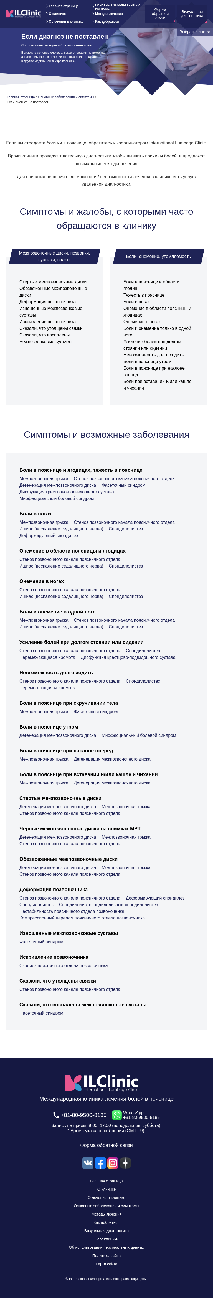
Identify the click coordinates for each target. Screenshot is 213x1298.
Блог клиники (106, 1239)
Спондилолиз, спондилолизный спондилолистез (109, 904)
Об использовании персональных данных (106, 1247)
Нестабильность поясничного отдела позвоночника (72, 911)
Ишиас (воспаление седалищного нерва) (61, 529)
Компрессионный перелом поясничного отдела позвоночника (82, 918)
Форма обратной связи (106, 1145)
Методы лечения (109, 14)
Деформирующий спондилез (48, 535)
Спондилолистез (126, 529)
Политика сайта (106, 1255)
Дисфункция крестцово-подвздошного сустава (67, 491)
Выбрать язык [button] (192, 32)
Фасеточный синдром (124, 485)
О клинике (57, 14)
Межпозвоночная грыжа (44, 478)
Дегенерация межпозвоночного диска (58, 485)
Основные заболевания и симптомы (117, 7)
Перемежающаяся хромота (47, 657)
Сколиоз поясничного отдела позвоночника (63, 965)
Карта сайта (106, 1264)
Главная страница (64, 6)
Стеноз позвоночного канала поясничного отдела (125, 478)
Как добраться (107, 22)
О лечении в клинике (66, 22)
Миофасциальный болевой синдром (56, 498)
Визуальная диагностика (106, 1231)
